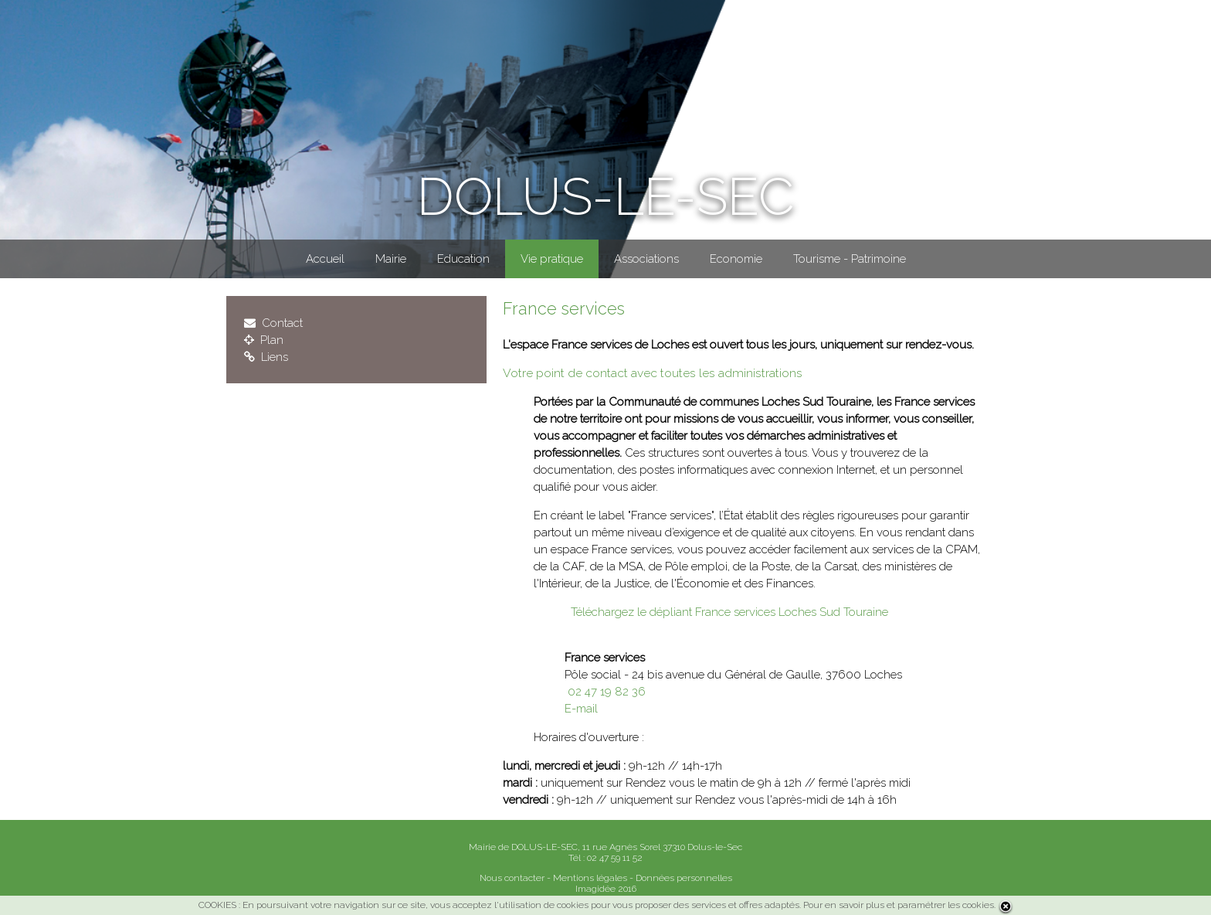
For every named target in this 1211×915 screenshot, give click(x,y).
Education (463, 259)
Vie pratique (552, 259)
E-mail (581, 709)
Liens (266, 357)
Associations (646, 259)
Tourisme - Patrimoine (849, 259)
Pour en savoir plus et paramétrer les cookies (898, 905)
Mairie (390, 259)
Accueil (325, 259)
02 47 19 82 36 (605, 692)
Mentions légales (590, 877)
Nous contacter (512, 877)
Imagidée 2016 (605, 888)
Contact (273, 323)
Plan (263, 340)
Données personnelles (684, 877)
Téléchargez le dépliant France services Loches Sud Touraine (726, 612)
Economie (736, 259)
